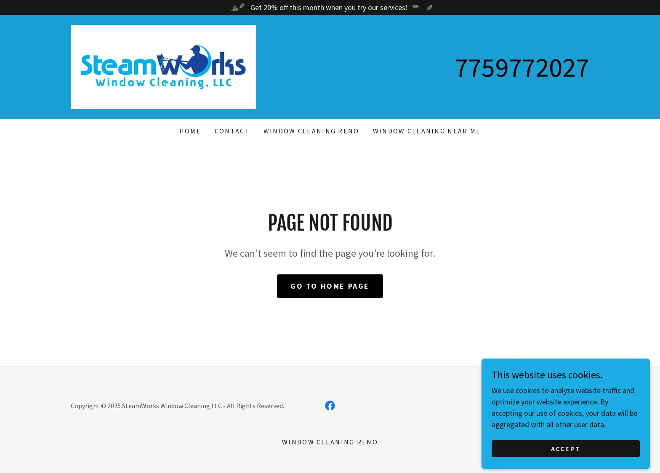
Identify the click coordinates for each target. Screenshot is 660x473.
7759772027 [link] (522, 67)
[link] (163, 66)
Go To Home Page (330, 286)
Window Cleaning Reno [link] (311, 131)
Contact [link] (232, 131)
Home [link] (190, 131)
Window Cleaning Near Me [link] (427, 131)
